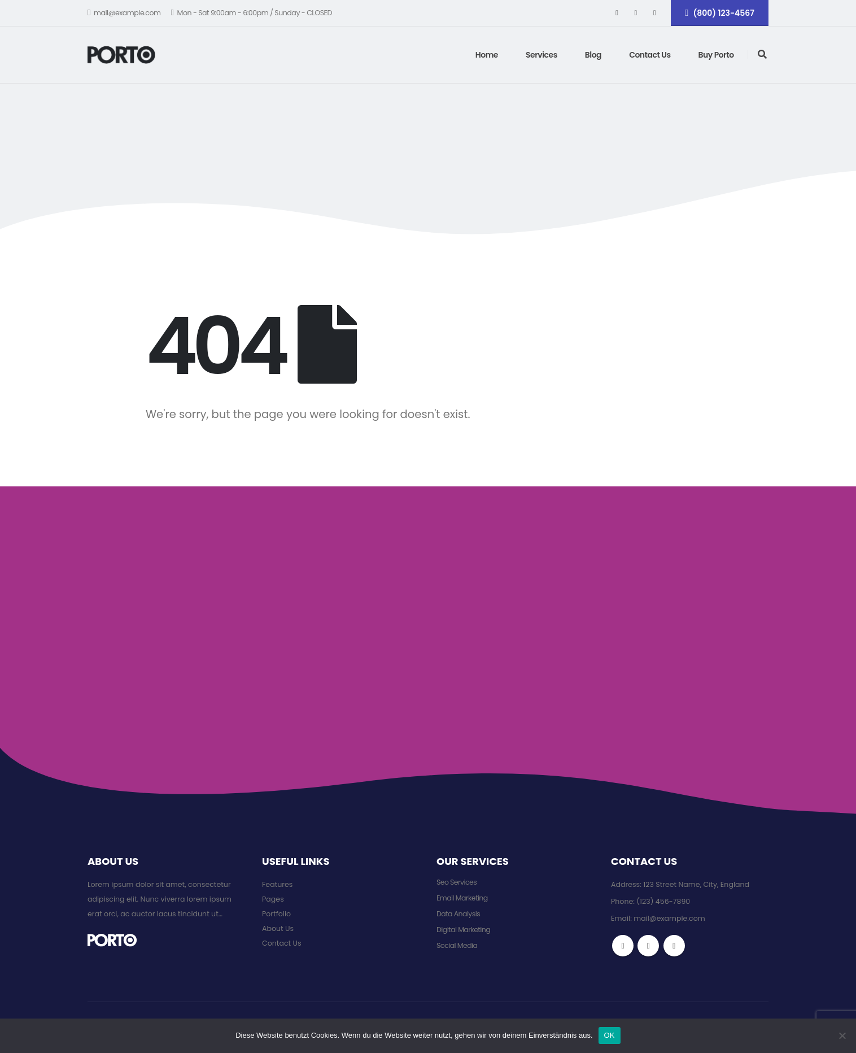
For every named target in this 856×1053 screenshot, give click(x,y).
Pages (273, 899)
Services (541, 54)
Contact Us (649, 54)
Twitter (648, 945)
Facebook (623, 945)
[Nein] (842, 1035)
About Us (278, 928)
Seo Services (456, 882)
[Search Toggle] (762, 54)
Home (486, 54)
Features (277, 884)
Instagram (674, 945)
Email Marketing (462, 898)
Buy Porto (716, 54)
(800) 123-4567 (719, 13)
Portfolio (276, 914)
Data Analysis (458, 914)
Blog (593, 54)
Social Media (456, 945)
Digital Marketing (463, 929)
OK (609, 1035)
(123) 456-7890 (663, 901)
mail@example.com (124, 13)
